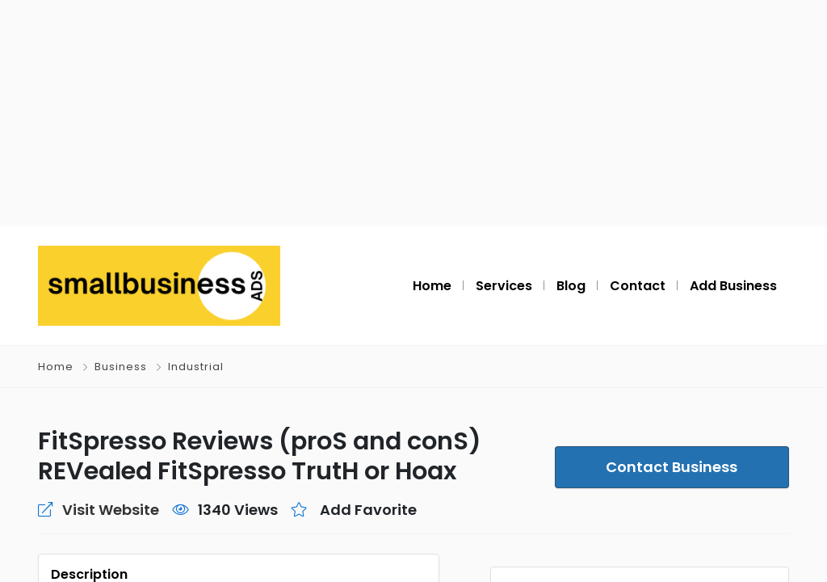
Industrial (193, 366)
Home (55, 366)
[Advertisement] (413, 113)
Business (120, 366)
